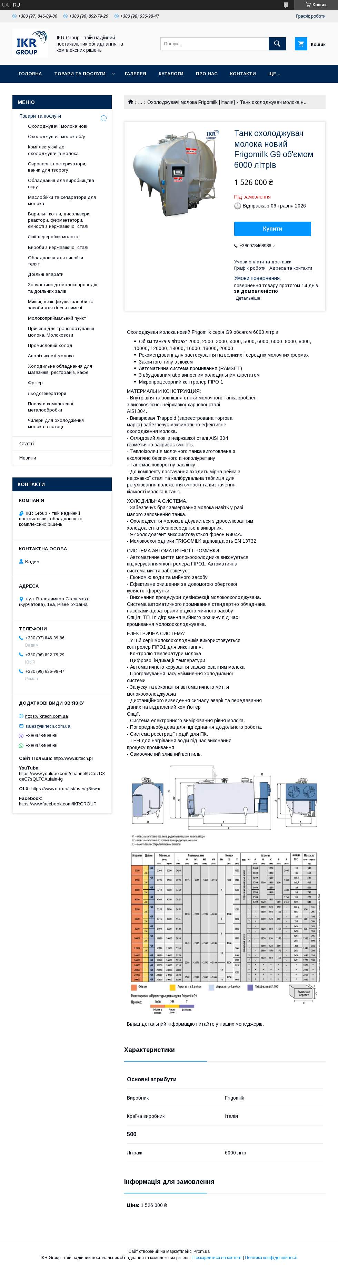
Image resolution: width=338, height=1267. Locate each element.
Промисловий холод (50, 345)
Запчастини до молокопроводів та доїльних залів (62, 287)
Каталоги (171, 73)
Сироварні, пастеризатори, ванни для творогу (57, 167)
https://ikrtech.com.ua (46, 716)
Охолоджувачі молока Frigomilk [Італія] (191, 102)
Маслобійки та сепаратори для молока (62, 200)
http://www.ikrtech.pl (73, 758)
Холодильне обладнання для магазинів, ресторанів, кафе (60, 369)
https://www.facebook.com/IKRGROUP (58, 803)
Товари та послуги (80, 73)
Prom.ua (201, 1251)
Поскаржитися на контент (217, 1257)
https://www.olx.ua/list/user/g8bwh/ (65, 788)
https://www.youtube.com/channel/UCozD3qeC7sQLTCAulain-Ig (62, 776)
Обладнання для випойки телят (55, 261)
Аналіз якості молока (51, 355)
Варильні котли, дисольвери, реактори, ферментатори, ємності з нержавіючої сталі (59, 220)
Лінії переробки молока (53, 236)
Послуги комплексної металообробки (50, 407)
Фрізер (35, 382)
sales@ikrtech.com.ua (48, 725)
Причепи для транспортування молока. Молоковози (61, 331)
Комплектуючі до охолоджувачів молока (53, 150)
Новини (27, 458)
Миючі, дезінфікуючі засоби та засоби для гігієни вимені (60, 304)
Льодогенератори (47, 393)
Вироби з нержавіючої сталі (58, 247)
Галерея (135, 73)
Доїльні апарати (45, 274)
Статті (26, 443)
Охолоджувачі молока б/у (56, 136)
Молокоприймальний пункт (57, 318)
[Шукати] (277, 43)
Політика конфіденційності (271, 1257)
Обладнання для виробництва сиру (61, 183)
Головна (30, 73)
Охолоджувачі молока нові (57, 126)
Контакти (243, 73)
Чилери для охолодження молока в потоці (56, 423)
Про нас (207, 73)
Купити (272, 229)
